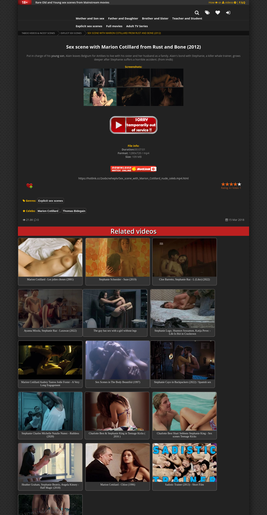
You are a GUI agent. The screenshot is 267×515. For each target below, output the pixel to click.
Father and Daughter (115, 9)
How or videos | (227, 2)
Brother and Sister (147, 9)
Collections (134, 461)
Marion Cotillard (48, 201)
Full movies (106, 16)
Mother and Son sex (82, 9)
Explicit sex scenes (81, 16)
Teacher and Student (179, 9)
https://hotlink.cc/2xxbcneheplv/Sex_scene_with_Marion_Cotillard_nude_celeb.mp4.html (133, 169)
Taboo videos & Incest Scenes (40, 23)
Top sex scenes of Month (133, 450)
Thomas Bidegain (74, 201)
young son (57, 46)
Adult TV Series (129, 16)
